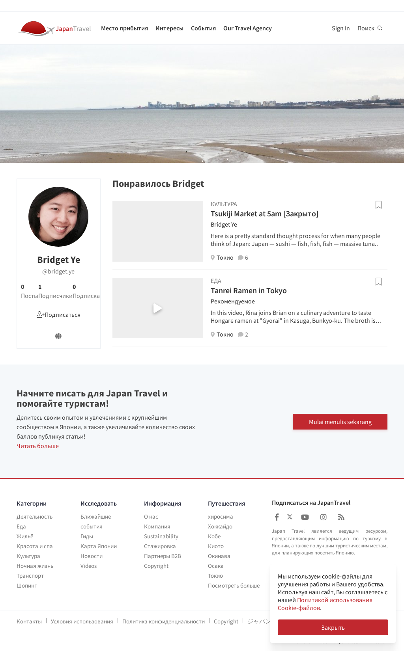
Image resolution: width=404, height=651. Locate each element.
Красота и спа (35, 546)
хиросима (220, 516)
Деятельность (34, 516)
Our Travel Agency (247, 28)
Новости (91, 556)
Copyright (156, 565)
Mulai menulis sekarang (340, 421)
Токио (215, 575)
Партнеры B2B (162, 556)
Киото (216, 546)
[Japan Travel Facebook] (277, 517)
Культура (28, 556)
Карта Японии (98, 546)
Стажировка (160, 546)
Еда (21, 526)
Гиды (86, 536)
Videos (88, 565)
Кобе (214, 536)
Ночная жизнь (35, 565)
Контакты (29, 621)
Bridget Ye (224, 224)
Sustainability (161, 536)
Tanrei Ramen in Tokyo (249, 290)
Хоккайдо (220, 526)
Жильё (25, 536)
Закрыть (333, 627)
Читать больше (38, 446)
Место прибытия (124, 28)
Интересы (169, 28)
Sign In (341, 28)
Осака (216, 565)
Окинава (219, 556)
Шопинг (27, 585)
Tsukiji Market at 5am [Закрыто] (264, 213)
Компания (157, 526)
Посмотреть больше (234, 585)
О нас (151, 516)
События (203, 28)
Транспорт (30, 575)
